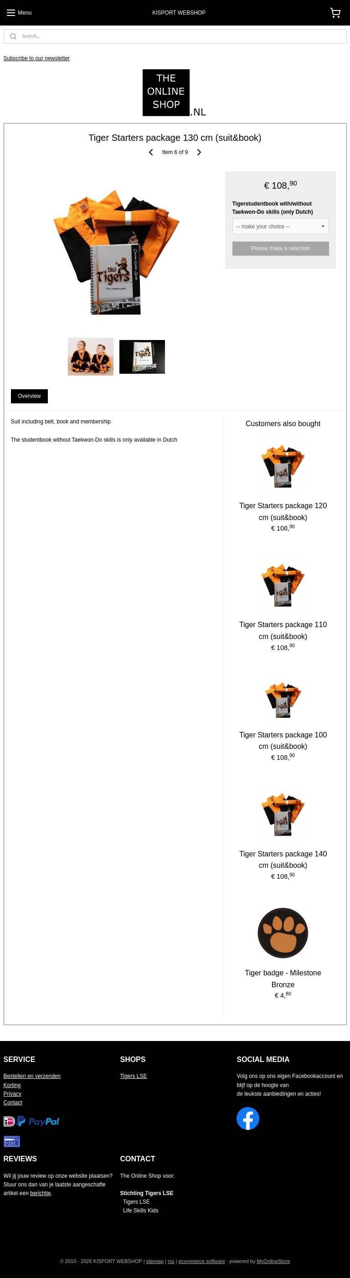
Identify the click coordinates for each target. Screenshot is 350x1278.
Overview (29, 396)
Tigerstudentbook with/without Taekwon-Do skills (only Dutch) (272, 208)
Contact (13, 1102)
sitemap (155, 1261)
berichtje (40, 1193)
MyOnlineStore (273, 1261)
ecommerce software (202, 1261)
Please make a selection (280, 248)
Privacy (12, 1094)
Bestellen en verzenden (32, 1076)
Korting (12, 1085)
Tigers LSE (133, 1076)
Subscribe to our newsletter (37, 58)
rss (171, 1261)
